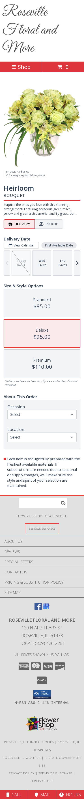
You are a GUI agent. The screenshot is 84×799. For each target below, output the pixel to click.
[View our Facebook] (38, 608)
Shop (21, 66)
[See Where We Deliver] (42, 528)
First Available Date (59, 245)
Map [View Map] (42, 795)
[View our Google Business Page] (46, 608)
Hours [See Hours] (70, 795)
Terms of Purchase (55, 773)
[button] (42, 694)
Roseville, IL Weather (22, 758)
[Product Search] (43, 503)
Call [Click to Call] (14, 795)
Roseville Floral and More (29, 30)
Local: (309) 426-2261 (42, 643)
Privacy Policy (22, 773)
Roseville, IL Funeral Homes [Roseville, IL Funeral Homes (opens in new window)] (29, 742)
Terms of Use (42, 781)
